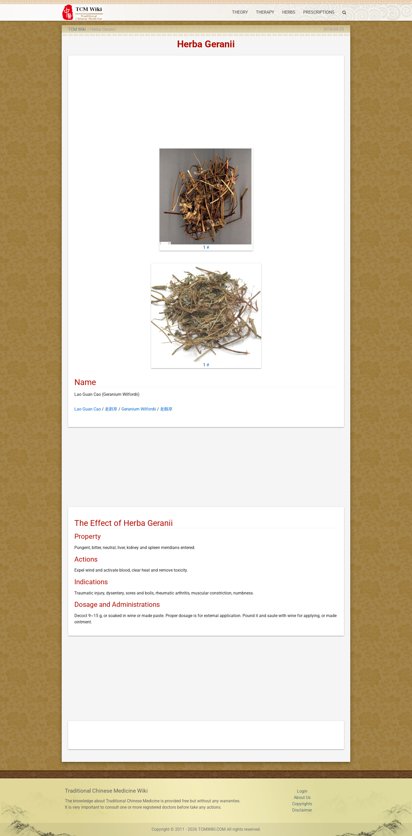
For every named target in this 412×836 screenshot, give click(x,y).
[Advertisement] (206, 103)
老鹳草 (111, 409)
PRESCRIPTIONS (318, 12)
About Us (302, 797)
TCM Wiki (77, 29)
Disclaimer (302, 810)
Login (302, 791)
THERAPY (265, 12)
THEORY (240, 12)
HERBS (288, 12)
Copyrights (302, 803)
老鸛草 (166, 409)
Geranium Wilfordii (138, 409)
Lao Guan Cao (87, 409)
